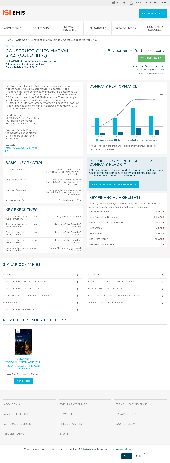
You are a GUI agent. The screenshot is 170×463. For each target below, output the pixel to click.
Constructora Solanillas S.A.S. (22, 310)
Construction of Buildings (45, 40)
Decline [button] (139, 456)
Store (64, 434)
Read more (23, 381)
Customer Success (155, 29)
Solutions (40, 29)
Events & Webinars (73, 404)
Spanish (161, 70)
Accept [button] (126, 456)
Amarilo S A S (11, 275)
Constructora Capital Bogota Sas (24, 282)
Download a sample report (151, 74)
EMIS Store (139, 3)
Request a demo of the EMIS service (114, 185)
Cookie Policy (125, 424)
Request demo (14, 434)
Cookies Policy (125, 449)
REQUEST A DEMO (153, 13)
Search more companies (20, 46)
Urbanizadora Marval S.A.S (105, 289)
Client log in (158, 3)
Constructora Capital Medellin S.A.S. (111, 282)
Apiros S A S (10, 303)
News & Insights (69, 29)
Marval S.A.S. (96, 275)
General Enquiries (17, 424)
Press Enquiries (71, 424)
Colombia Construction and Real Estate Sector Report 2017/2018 (23, 364)
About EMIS (12, 29)
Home (9, 40)
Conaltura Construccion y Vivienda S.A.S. (114, 296)
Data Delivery (125, 29)
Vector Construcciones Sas (105, 303)
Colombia (21, 40)
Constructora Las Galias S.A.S (22, 289)
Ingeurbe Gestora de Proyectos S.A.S (26, 296)
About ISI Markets (17, 414)
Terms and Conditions (131, 404)
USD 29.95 (151, 58)
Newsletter (68, 414)
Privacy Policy (125, 414)
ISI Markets (97, 29)
